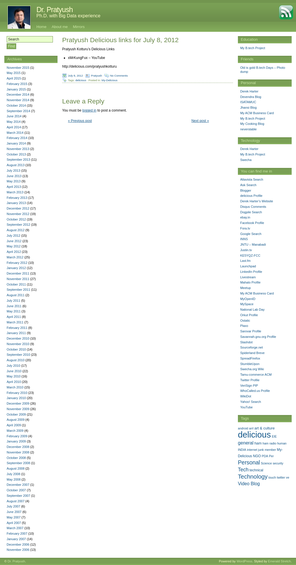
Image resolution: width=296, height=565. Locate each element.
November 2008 (18, 452)
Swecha (245, 160)
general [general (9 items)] (246, 442)
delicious (80, 80)
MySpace (247, 304)
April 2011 (14, 316)
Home (41, 27)
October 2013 (16, 154)
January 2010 (16, 398)
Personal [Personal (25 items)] (249, 462)
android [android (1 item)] (243, 428)
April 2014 (14, 127)
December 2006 (18, 544)
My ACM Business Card (257, 113)
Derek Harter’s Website (256, 201)
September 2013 (18, 159)
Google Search (250, 234)
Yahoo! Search (250, 401)
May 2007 (14, 517)
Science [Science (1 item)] (266, 463)
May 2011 (14, 311)
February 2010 (17, 392)
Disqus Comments (253, 206)
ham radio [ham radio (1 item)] (269, 443)
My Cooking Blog (252, 123)
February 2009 (17, 436)
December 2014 (18, 94)
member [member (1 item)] (270, 449)
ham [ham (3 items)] (258, 443)
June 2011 (14, 306)
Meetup (245, 288)
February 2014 (17, 138)
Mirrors (78, 27)
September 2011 (18, 289)
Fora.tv (245, 228)
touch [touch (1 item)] (272, 477)
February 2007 (17, 533)
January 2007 (16, 539)
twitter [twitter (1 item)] (281, 477)
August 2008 (16, 468)
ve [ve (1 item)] (287, 477)
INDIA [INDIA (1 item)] (242, 449)
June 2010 (14, 371)
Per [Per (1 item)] (271, 456)
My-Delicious (109, 80)
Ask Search (248, 185)
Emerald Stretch (279, 561)
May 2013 (14, 181)
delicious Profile (251, 195)
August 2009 (16, 419)
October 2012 (16, 219)
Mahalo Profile (250, 282)
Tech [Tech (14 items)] (243, 470)
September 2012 (18, 224)
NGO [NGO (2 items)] (257, 456)
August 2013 (16, 165)
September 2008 (18, 463)
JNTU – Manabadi (253, 244)
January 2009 (16, 441)
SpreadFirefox (250, 358)
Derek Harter (249, 91)
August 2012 (16, 230)
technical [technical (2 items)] (256, 470)
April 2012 (14, 251)
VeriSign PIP (249, 385)
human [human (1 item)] (282, 443)
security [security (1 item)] (278, 463)
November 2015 (18, 67)
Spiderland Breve (252, 353)
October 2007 (16, 490)
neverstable (248, 129)
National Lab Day (252, 309)
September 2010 (18, 354)
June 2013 (14, 176)
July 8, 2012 (75, 75)
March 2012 (15, 257)
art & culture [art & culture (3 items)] (264, 428)
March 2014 (15, 132)
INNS (244, 239)
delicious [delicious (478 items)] (254, 434)
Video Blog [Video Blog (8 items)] (249, 483)
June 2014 (14, 116)
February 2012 (17, 262)
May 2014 (14, 121)
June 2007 (14, 512)
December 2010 (18, 338)
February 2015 (17, 84)
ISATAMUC (248, 102)
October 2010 (16, 349)
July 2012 (13, 235)
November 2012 (18, 214)
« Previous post (80, 121)
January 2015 (16, 89)
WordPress (244, 561)
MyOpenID (248, 299)
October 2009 (16, 414)
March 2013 (15, 192)
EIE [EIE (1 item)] (274, 436)
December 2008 (18, 447)
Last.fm (245, 260)
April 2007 (14, 523)
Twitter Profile (250, 380)
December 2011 (18, 273)
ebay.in (245, 217)
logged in (89, 110)
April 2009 (14, 425)
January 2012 (16, 268)
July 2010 (13, 365)
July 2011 (13, 300)
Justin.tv (246, 250)
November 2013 (18, 149)
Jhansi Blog (248, 107)
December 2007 (18, 484)
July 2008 (13, 474)
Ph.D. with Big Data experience (68, 15)
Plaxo (244, 325)
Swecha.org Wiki (252, 369)
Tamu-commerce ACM (256, 374)
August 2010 (16, 360)
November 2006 (18, 549)
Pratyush (96, 75)
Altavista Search (251, 179)
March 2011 (15, 322)
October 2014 (16, 105)
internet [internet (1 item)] (252, 449)
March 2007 (15, 528)
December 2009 (18, 403)
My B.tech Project (252, 48)
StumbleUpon (250, 364)
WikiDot (245, 396)
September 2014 (18, 111)
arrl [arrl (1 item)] (251, 428)
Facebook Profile (252, 223)
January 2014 (16, 143)
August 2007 (16, 501)
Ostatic (245, 320)
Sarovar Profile (250, 331)
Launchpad (248, 266)
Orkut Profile (249, 315)
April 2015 (14, 78)
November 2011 (18, 279)
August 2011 (16, 295)
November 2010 (18, 344)
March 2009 (15, 430)
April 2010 (14, 382)
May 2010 (14, 376)
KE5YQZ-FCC (250, 255)
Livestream (248, 277)
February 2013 (17, 197)
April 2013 (14, 186)
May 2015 (14, 73)
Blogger (245, 190)
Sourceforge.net (251, 347)
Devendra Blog (250, 97)
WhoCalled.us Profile (255, 390)
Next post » (200, 121)
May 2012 (14, 246)
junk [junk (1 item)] (261, 449)
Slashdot (246, 342)
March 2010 (15, 387)
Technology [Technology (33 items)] (253, 476)
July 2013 (13, 170)
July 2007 (13, 506)
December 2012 (18, 208)
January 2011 (16, 333)
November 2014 (18, 100)
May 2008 (14, 479)
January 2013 (16, 203)
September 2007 (18, 495)
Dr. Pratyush (54, 9)
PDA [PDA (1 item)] (265, 456)
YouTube (246, 407)
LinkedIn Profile (251, 271)
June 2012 (14, 241)
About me (60, 27)
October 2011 (16, 284)
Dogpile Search (251, 212)
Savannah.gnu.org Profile (258, 336)
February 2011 (17, 327)
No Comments (119, 75)
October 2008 (16, 458)
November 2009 (18, 409)
